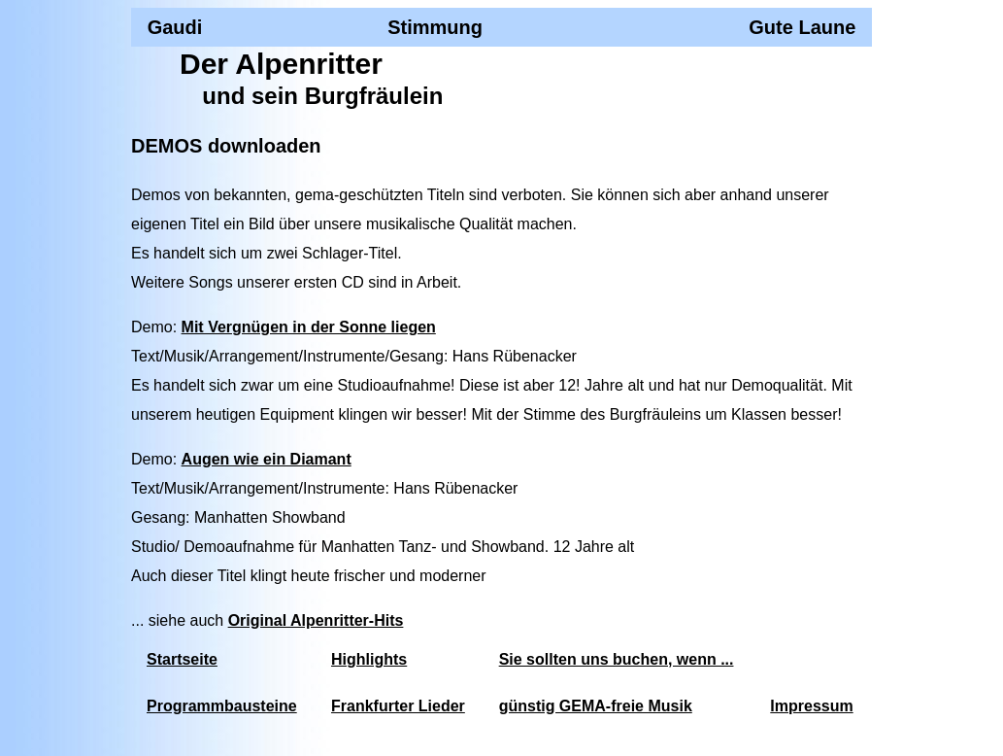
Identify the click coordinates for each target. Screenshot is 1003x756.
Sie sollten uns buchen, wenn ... (616, 659)
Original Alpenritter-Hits (316, 620)
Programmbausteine (222, 706)
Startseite (182, 659)
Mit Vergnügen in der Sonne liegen (309, 327)
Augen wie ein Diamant (266, 459)
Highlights (369, 659)
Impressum (811, 706)
